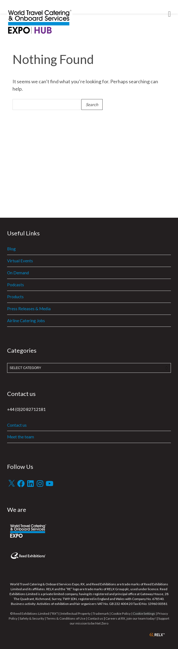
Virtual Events (20, 260)
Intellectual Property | (77, 613)
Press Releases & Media (29, 308)
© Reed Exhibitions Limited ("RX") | (35, 613)
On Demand (18, 272)
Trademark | (102, 613)
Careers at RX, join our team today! (130, 618)
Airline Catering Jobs (26, 320)
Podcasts (15, 284)
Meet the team (20, 436)
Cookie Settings (144, 613)
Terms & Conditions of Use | (67, 618)
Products (15, 296)
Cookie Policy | (122, 613)
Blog (11, 248)
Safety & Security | (33, 618)
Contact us (17, 425)
